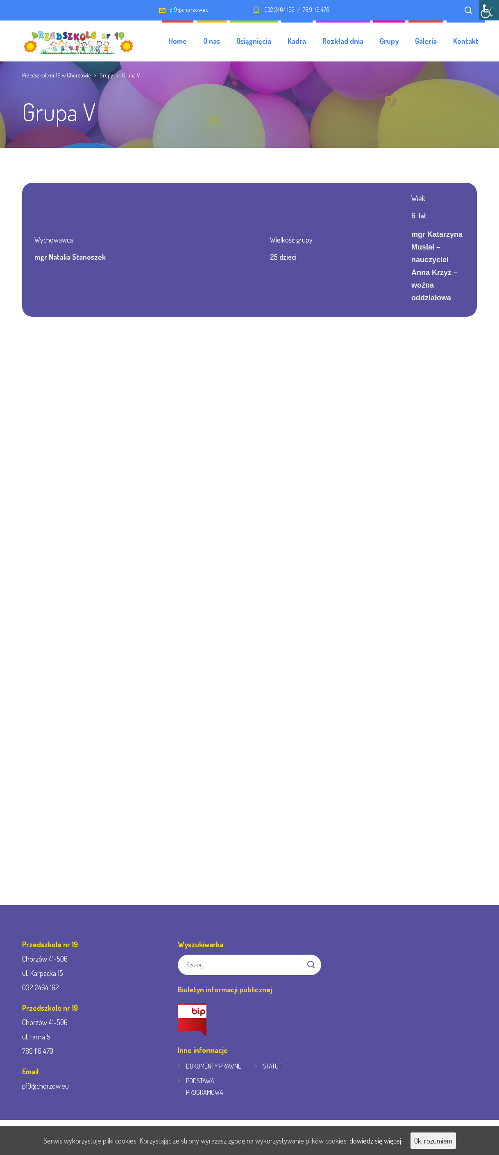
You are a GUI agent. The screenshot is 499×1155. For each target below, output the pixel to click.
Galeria (426, 40)
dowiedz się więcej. (375, 1140)
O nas (211, 40)
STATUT (272, 1066)
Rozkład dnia (342, 40)
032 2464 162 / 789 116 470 (296, 9)
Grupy (389, 40)
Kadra (297, 40)
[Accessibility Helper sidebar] (489, 10)
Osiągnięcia (253, 40)
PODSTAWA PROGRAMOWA (204, 1086)
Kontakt (466, 40)
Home (177, 40)
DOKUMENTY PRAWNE (213, 1066)
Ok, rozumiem (433, 1140)
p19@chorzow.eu (189, 9)
